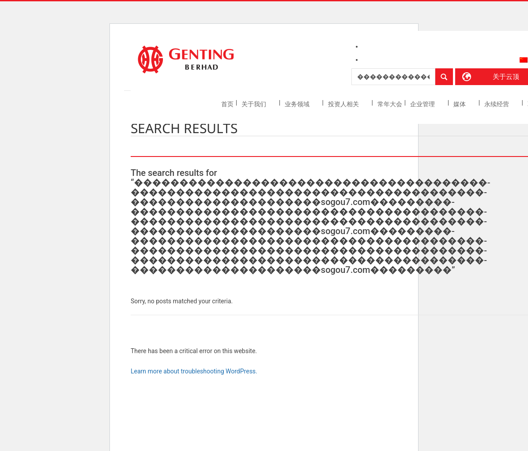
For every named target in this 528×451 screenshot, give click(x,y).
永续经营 (497, 104)
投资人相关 (344, 104)
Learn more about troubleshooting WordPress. (194, 371)
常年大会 (389, 104)
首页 (227, 104)
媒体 (460, 104)
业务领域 (298, 104)
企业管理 (423, 104)
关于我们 (254, 104)
